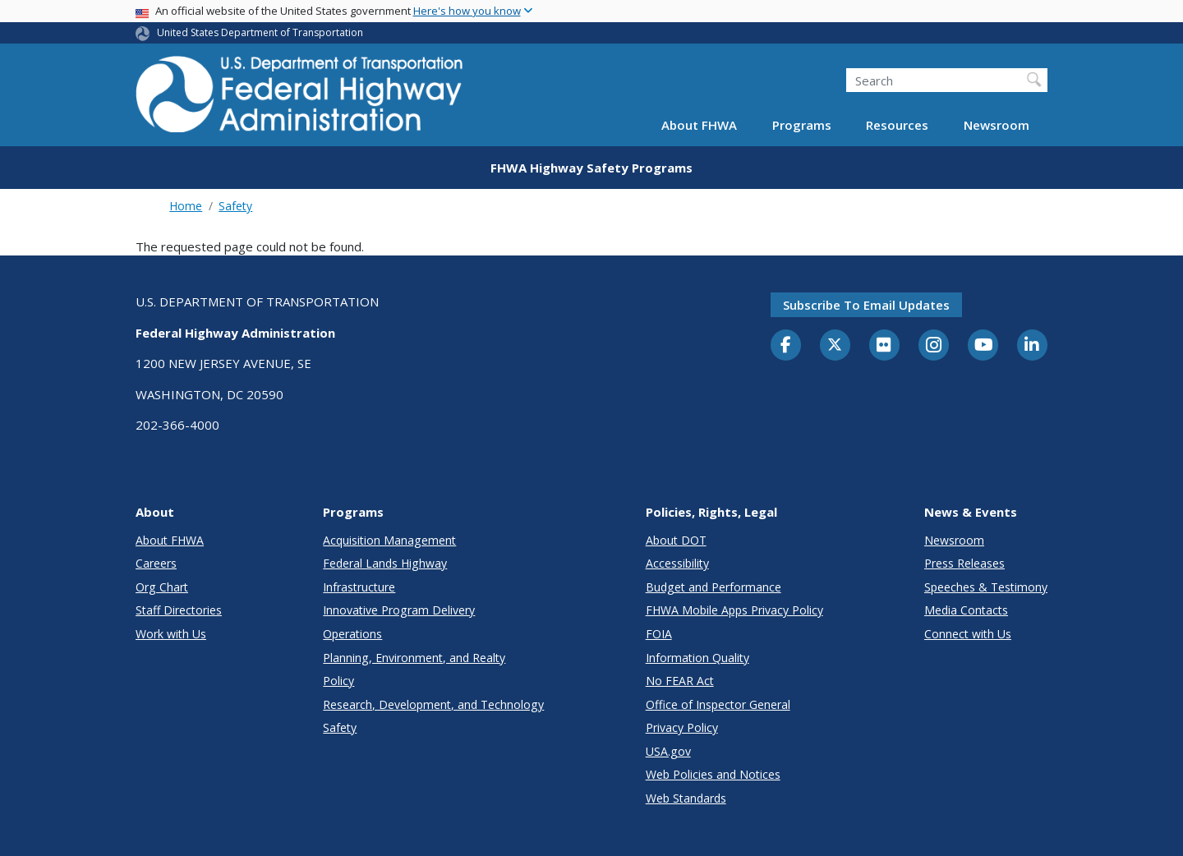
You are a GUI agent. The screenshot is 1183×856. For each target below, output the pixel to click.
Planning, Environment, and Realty (414, 657)
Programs (801, 125)
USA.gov (668, 751)
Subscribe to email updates (866, 305)
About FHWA (699, 125)
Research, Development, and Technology (433, 704)
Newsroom (996, 125)
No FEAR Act (680, 680)
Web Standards (686, 798)
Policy (338, 680)
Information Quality (697, 657)
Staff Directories (179, 610)
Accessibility (677, 563)
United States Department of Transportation (260, 32)
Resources (897, 125)
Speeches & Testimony (985, 587)
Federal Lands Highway (385, 563)
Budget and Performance (713, 587)
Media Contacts (966, 610)
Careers (156, 563)
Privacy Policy (682, 727)
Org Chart (162, 587)
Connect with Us (967, 634)
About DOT (676, 540)
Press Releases (964, 563)
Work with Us (171, 634)
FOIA (659, 634)
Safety (235, 206)
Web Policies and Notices (713, 774)
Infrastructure (359, 587)
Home (185, 206)
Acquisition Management (389, 540)
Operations (352, 634)
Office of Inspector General (718, 704)
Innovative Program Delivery (399, 610)
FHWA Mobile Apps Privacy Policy (734, 610)
